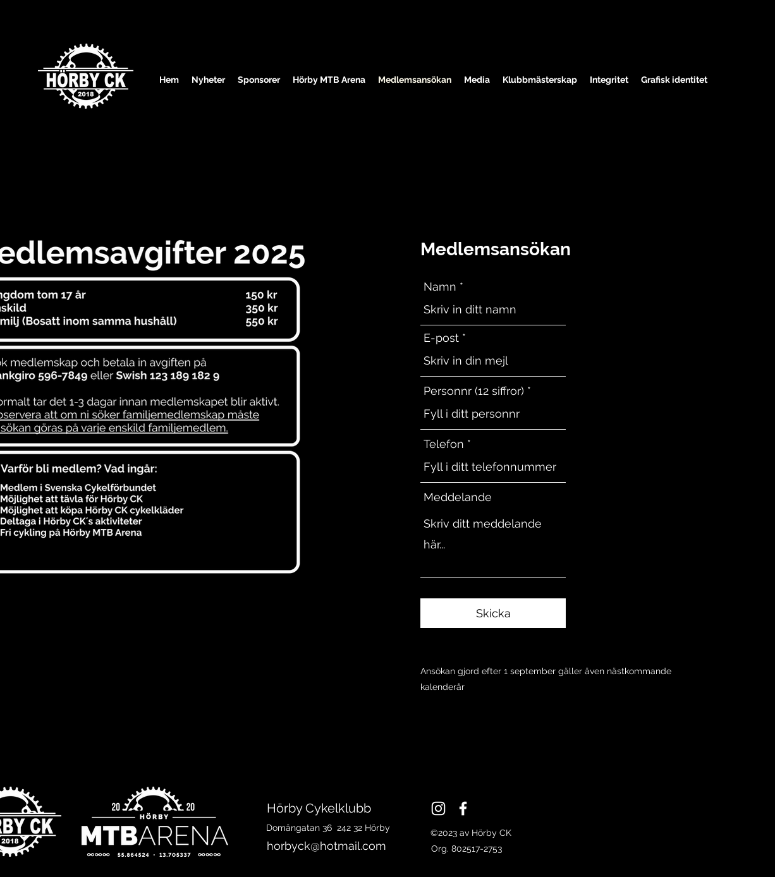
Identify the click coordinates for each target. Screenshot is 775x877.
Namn (440, 287)
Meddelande (458, 497)
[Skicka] (493, 613)
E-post (441, 338)
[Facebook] (463, 808)
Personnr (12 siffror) (474, 391)
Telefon (444, 444)
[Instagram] (438, 808)
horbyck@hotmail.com (326, 845)
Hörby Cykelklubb (320, 808)
